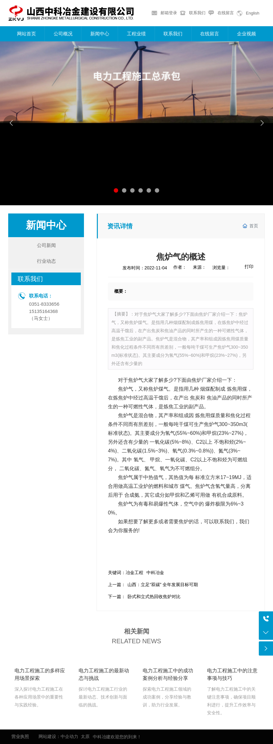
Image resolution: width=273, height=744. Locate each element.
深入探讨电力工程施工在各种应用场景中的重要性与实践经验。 (39, 697)
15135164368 (43, 311)
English (252, 13)
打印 (249, 266)
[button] (116, 190)
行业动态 (46, 261)
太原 (85, 736)
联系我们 (197, 12)
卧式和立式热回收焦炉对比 (154, 596)
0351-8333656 (44, 304)
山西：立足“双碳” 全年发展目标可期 (163, 584)
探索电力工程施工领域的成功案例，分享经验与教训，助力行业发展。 (167, 697)
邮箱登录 (169, 12)
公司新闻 (46, 245)
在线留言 (225, 12)
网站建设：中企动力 (58, 736)
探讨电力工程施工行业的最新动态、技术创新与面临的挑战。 (103, 697)
